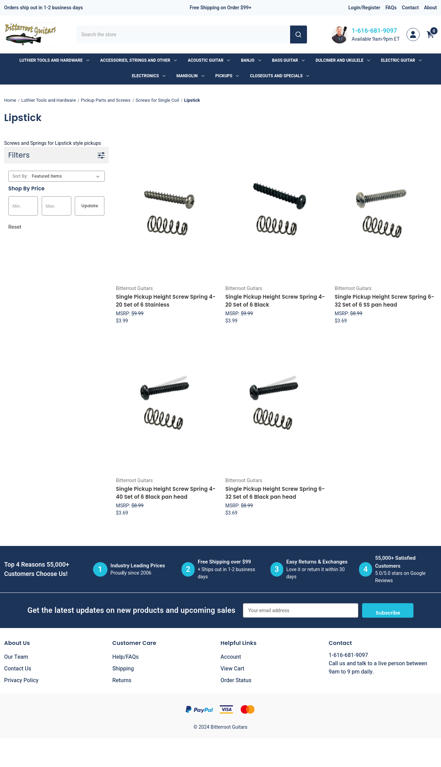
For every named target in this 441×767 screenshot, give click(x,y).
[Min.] (23, 206)
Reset (14, 227)
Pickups (227, 76)
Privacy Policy (21, 680)
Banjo (251, 60)
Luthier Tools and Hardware (54, 60)
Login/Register (364, 7)
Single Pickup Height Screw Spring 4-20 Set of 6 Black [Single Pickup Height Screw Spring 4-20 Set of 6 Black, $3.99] (275, 300)
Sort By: (20, 176)
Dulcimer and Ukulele (343, 60)
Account (230, 657)
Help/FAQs (125, 657)
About (430, 7)
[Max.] (56, 206)
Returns (121, 680)
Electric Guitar (401, 60)
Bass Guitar (288, 60)
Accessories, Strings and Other (138, 60)
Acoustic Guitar (209, 60)
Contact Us (17, 669)
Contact (410, 7)
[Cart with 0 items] (430, 34)
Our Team (16, 657)
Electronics (148, 76)
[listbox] (67, 176)
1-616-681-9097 (374, 31)
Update (89, 205)
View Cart (232, 669)
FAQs (391, 7)
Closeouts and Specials (279, 76)
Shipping (123, 669)
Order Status (236, 680)
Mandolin (190, 76)
